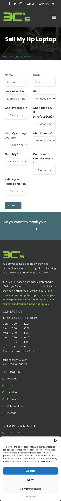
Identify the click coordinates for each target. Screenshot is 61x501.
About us (12, 378)
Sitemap (11, 413)
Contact (11, 385)
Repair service (15, 399)
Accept (30, 471)
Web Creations (15, 406)
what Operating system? (15, 135)
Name (9, 75)
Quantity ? (12, 154)
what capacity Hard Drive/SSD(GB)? (43, 112)
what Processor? (16, 108)
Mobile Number (15, 91)
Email (36, 75)
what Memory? (43, 133)
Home (4, 56)
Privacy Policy (30, 496)
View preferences (30, 489)
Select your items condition (15, 182)
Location (44, 3)
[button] (56, 440)
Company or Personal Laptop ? (43, 158)
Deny (30, 480)
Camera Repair (15, 432)
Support (31, 3)
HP (34, 91)
